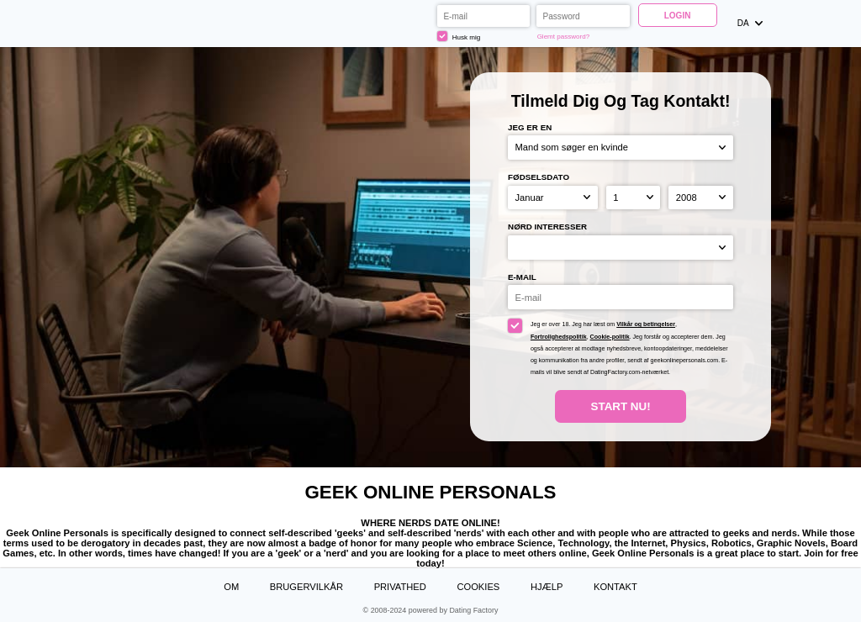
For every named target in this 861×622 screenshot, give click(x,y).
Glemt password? (563, 36)
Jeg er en (530, 127)
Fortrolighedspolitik (559, 337)
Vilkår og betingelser (645, 324)
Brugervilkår (306, 587)
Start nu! (621, 406)
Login (677, 15)
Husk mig (458, 36)
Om (231, 587)
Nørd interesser (547, 226)
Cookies (478, 587)
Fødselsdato (538, 177)
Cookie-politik (610, 337)
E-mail (522, 277)
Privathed (400, 587)
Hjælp (547, 587)
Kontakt (615, 587)
